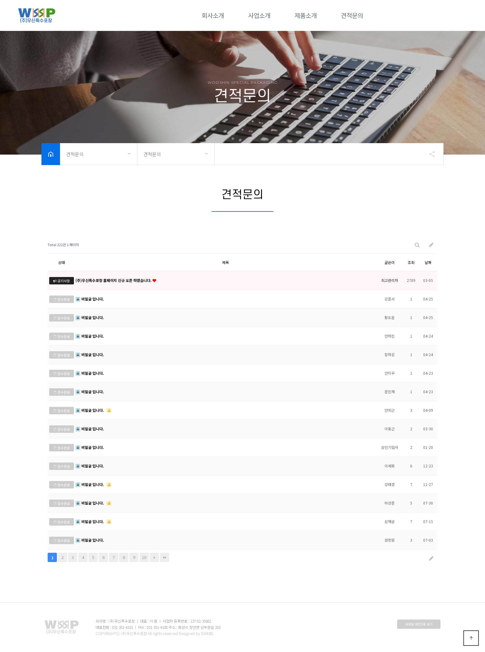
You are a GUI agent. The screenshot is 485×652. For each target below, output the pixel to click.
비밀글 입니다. (89, 298)
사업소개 (259, 15)
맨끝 (164, 557)
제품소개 (305, 15)
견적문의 (352, 15)
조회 (411, 262)
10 (144, 557)
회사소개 (213, 15)
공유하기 (429, 154)
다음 (154, 557)
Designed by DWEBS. (196, 633)
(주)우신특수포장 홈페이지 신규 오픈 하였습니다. (113, 280)
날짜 (428, 262)
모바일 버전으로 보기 (419, 624)
